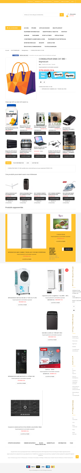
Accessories (45, 453)
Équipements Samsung (16, 451)
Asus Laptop (52, 453)
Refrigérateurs (25, 50)
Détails (8, 162)
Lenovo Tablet (32, 453)
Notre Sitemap (74, 433)
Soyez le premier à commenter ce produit (48, 67)
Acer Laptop (16, 453)
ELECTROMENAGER (15, 50)
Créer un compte (65, 1)
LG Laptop (66, 453)
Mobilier (74, 346)
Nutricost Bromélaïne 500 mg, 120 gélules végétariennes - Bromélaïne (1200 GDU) (11, 128)
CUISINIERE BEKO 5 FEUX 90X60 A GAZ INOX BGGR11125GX (25, 151)
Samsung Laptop (24, 453)
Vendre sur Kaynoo (47, 1)
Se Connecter (74, 418)
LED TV (53, 457)
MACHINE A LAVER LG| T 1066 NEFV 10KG (52, 332)
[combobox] (43, 14)
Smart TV (71, 457)
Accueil (7, 50)
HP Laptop (71, 453)
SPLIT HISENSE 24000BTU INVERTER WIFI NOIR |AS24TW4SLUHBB (54, 193)
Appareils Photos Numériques (51, 451)
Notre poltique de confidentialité (75, 393)
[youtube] (73, 309)
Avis (28, 162)
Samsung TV (15, 457)
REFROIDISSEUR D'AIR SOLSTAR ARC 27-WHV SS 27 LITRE (22, 297)
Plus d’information (18, 162)
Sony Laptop (39, 453)
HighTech (74, 343)
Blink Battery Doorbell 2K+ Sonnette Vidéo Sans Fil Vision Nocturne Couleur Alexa (40, 126)
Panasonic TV (26, 457)
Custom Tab (35, 162)
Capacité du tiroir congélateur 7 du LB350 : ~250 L (55, 295)
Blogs (41, 442)
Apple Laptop (10, 453)
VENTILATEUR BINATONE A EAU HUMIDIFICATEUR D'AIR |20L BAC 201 (26, 193)
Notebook (40, 455)
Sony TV (10, 457)
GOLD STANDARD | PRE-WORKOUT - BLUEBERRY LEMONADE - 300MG (68, 151)
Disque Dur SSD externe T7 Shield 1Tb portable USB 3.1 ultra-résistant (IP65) (11, 151)
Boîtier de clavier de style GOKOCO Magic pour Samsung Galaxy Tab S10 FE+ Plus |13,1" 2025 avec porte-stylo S (40, 148)
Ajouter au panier (11, 133)
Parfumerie (74, 340)
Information (62, 442)
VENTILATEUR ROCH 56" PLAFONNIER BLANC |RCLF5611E (11, 193)
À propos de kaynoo (14, 442)
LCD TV (57, 457)
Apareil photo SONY (39, 451)
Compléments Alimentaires (75, 350)
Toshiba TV (37, 457)
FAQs (73, 429)
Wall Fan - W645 (49, 369)
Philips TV (43, 457)
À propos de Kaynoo (74, 371)
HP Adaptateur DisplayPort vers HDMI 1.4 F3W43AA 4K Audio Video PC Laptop (69, 128)
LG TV (20, 457)
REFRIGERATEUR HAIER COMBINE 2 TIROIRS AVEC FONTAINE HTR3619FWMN (27, 252)
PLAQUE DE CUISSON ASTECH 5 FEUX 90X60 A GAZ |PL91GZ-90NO (25, 426)
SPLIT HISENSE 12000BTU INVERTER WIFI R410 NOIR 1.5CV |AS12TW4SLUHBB (40, 193)
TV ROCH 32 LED (61, 234)
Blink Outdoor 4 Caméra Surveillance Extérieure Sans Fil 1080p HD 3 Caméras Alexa (54, 126)
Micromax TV (49, 457)
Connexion (56, 1)
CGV (73, 422)
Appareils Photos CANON (28, 451)
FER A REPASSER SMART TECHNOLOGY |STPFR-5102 (68, 193)
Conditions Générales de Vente (75, 382)
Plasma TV (62, 457)
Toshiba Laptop (59, 453)
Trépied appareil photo (64, 451)
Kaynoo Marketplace (75, 376)
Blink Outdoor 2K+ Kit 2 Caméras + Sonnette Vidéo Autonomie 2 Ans (25, 126)
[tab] (8, 162)
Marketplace (38, 1)
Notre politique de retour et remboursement (76, 388)
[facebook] (73, 306)
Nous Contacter (74, 425)
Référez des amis (24, 55)
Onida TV (32, 457)
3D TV (67, 457)
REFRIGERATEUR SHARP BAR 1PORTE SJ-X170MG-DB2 (21, 376)
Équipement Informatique (75, 337)
